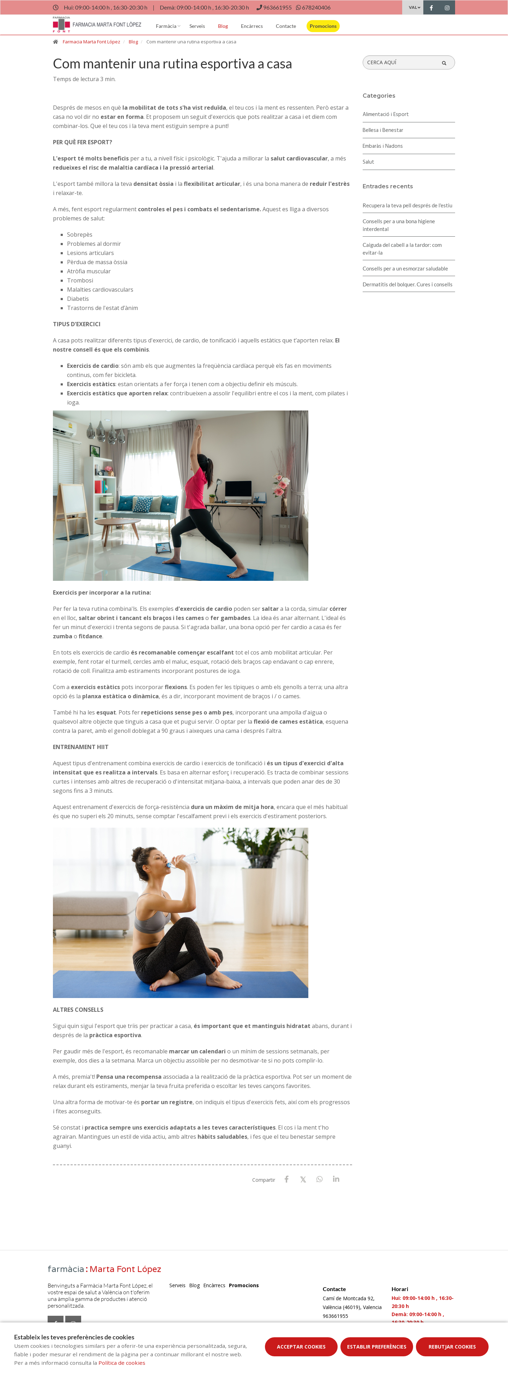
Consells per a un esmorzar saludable (405, 268)
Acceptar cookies (301, 1346)
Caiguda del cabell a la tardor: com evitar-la (402, 249)
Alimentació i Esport (386, 114)
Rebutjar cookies (452, 1346)
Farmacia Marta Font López (91, 41)
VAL (413, 7)
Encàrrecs (252, 26)
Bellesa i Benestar (383, 130)
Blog (223, 26)
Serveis (197, 26)
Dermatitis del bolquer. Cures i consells (408, 284)
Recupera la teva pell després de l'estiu (407, 205)
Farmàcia (166, 26)
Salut (368, 162)
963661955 (335, 1316)
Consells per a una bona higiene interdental (399, 225)
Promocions (323, 26)
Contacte (286, 26)
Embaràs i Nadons (383, 146)
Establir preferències (376, 1346)
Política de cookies (121, 1362)
